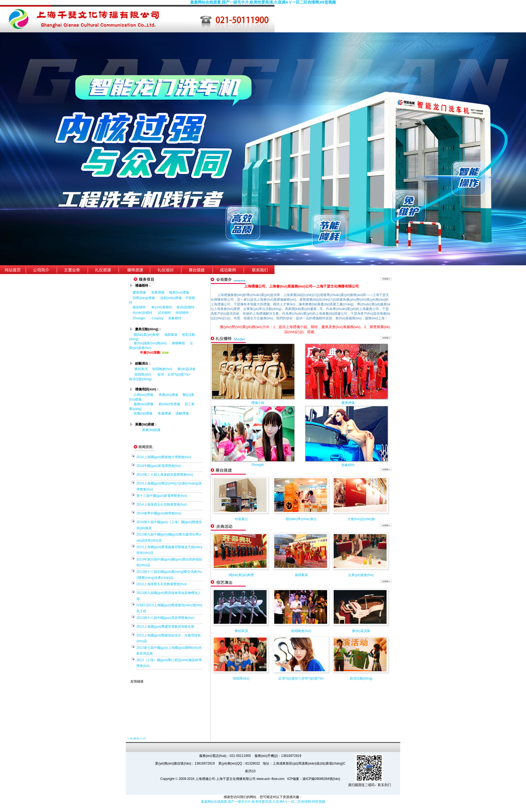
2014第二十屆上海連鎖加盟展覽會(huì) (164, 475)
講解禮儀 (182, 413)
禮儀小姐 (257, 403)
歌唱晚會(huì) (162, 369)
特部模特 (182, 313)
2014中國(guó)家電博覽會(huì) (158, 466)
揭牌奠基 (171, 335)
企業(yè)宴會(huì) (361, 575)
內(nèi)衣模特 (142, 313)
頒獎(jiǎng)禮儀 (144, 298)
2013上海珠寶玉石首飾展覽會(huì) (161, 584)
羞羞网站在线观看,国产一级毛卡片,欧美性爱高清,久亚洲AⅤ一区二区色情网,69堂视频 (263, 2)
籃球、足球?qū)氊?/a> (176, 374)
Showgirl (139, 318)
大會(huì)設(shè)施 (361, 519)
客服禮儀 (164, 413)
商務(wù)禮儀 (168, 395)
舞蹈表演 (141, 369)
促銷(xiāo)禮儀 (171, 298)
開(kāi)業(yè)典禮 (146, 335)
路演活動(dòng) (140, 379)
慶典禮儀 (139, 292)
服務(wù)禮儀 (143, 404)
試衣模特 (164, 313)
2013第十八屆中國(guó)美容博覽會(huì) (165, 618)
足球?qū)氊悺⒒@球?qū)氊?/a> (301, 678)
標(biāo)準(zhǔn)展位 (301, 519)
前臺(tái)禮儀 (143, 413)
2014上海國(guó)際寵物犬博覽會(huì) (163, 457)
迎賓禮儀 (157, 292)
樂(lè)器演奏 (186, 369)
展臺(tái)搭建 (151, 430)
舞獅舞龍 (178, 343)
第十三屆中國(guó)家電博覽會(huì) (161, 496)
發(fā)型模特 (185, 307)
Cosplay (158, 318)
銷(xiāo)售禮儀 (169, 404)
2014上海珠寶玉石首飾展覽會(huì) (161, 504)
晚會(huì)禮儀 (179, 292)
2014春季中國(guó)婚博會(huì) (158, 513)
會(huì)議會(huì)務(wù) (150, 343)
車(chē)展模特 (161, 307)
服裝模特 (139, 307)
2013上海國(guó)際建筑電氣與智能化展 (165, 626)
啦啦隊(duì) (143, 374)
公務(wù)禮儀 (143, 395)
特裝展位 (241, 519)
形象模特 (174, 318)
